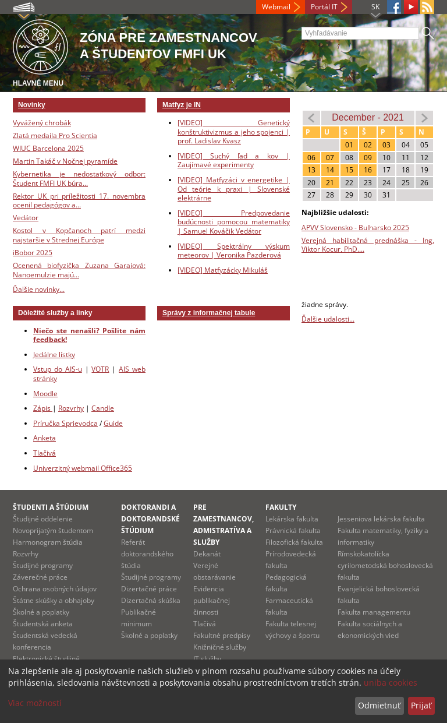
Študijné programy (43, 565)
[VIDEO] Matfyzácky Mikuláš (223, 270)
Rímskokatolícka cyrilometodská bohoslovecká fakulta (385, 565)
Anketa (44, 438)
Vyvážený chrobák (42, 123)
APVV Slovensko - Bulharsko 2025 (355, 227)
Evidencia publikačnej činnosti (211, 600)
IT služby (207, 659)
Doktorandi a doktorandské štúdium (150, 518)
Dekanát (207, 554)
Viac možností (35, 702)
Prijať (421, 705)
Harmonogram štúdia (48, 542)
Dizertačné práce (149, 589)
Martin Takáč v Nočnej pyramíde (65, 161)
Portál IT (324, 7)
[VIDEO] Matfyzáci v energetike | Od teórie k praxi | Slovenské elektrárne (234, 189)
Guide (113, 423)
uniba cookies (390, 682)
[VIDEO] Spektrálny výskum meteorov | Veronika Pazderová (234, 250)
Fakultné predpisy (221, 635)
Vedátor (25, 218)
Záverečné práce (40, 577)
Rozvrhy (71, 408)
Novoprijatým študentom (53, 530)
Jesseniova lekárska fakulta (381, 519)
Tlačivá (44, 453)
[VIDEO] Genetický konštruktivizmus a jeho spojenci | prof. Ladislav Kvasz (234, 132)
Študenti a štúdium (50, 507)
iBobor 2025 (32, 253)
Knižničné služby (219, 647)
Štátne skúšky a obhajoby (53, 600)
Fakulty (280, 507)
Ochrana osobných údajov (55, 589)
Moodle (45, 393)
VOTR (100, 369)
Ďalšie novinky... (39, 289)
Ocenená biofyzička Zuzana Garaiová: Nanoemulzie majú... (79, 270)
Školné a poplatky (41, 612)
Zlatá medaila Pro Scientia (55, 135)
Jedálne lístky (54, 354)
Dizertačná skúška (150, 600)
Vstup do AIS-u (57, 369)
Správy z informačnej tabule (208, 313)
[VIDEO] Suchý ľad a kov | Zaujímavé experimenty (234, 160)
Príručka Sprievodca (65, 423)
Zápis (42, 408)
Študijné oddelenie (43, 519)
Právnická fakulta (293, 530)
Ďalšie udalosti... (327, 319)
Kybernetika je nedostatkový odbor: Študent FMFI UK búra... (79, 178)
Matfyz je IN (181, 105)
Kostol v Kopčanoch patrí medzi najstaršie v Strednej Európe (79, 235)
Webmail (276, 7)
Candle (102, 408)
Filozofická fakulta (294, 542)
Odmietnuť (379, 705)
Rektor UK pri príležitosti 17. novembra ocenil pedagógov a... (79, 200)
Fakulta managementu (374, 612)
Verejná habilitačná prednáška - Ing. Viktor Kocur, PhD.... (367, 245)
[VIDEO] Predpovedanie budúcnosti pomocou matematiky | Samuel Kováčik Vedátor (234, 222)
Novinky (31, 105)
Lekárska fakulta (291, 519)
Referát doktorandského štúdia (147, 553)
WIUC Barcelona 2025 (48, 148)
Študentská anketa (43, 624)
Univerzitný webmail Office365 (82, 468)
